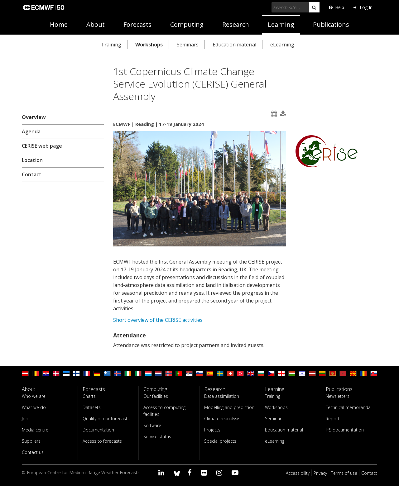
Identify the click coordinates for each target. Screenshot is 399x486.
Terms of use (344, 473)
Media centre (35, 430)
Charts (89, 396)
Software (152, 425)
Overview (34, 117)
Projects (212, 430)
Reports (334, 419)
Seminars (188, 44)
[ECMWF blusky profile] (177, 472)
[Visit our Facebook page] (191, 472)
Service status (157, 437)
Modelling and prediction (229, 407)
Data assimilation (221, 396)
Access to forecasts (102, 441)
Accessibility (298, 473)
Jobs (26, 419)
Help (336, 7)
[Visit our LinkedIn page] (162, 472)
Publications (331, 24)
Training (111, 44)
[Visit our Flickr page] (205, 472)
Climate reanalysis (222, 419)
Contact (31, 174)
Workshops (149, 44)
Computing (187, 24)
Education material (234, 44)
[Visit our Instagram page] (220, 472)
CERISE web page (42, 145)
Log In (363, 7)
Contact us (33, 452)
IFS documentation (345, 430)
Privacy (320, 473)
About (95, 24)
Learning (281, 24)
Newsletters (337, 396)
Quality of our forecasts (106, 419)
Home (59, 24)
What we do (34, 407)
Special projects (220, 441)
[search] (314, 7)
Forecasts (137, 24)
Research (235, 24)
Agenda (31, 131)
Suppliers (31, 441)
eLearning (282, 44)
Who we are (34, 396)
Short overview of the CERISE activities (158, 320)
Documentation (98, 430)
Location (32, 160)
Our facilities (155, 396)
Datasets (92, 407)
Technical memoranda (348, 407)
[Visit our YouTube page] (236, 472)
